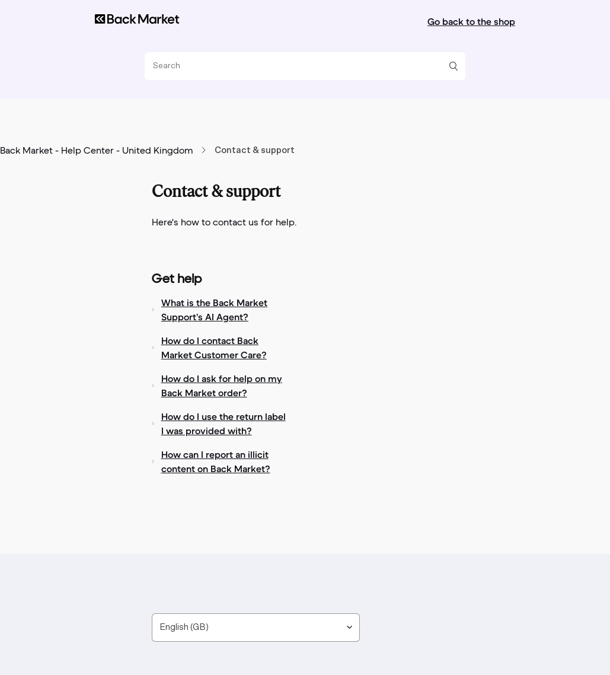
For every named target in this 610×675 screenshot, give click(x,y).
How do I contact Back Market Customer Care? (214, 348)
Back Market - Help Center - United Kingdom (96, 151)
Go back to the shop (471, 21)
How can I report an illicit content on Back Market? (215, 461)
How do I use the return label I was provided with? (223, 423)
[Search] (300, 66)
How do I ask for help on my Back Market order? (221, 385)
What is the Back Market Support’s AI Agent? (214, 310)
